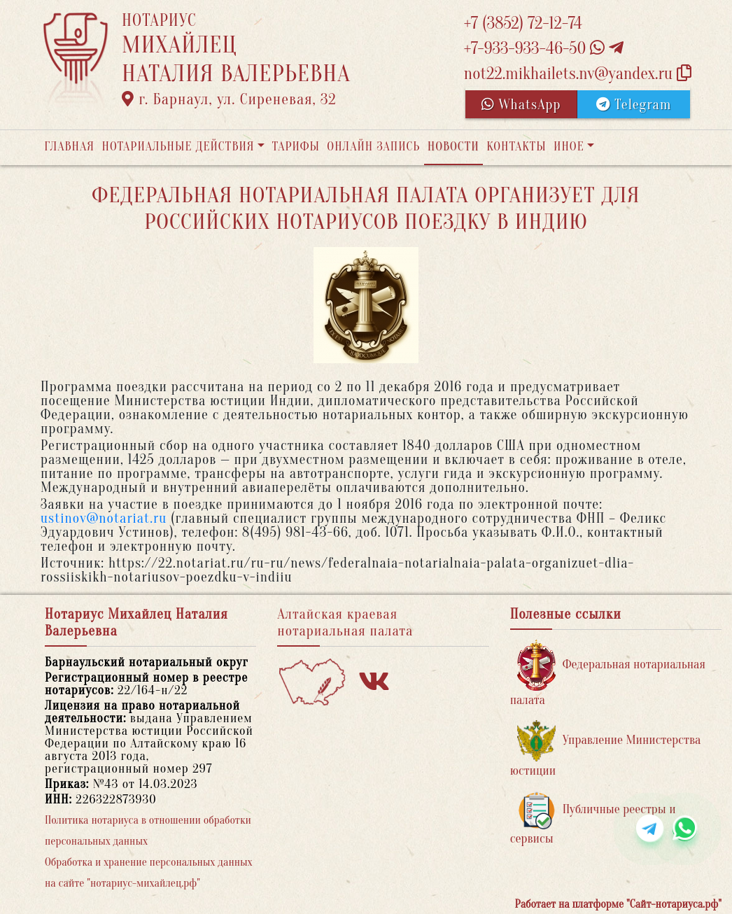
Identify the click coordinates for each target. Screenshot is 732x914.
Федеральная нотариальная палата (607, 674)
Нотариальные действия (177, 146)
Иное (569, 146)
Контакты (516, 146)
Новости (453, 146)
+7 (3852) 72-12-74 (523, 23)
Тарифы (296, 146)
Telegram (633, 105)
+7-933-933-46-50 (544, 48)
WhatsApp (521, 105)
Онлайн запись (373, 146)
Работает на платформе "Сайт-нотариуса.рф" (618, 904)
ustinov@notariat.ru (104, 518)
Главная (69, 146)
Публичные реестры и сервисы (593, 818)
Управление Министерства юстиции (605, 749)
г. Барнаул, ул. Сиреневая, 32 (229, 99)
